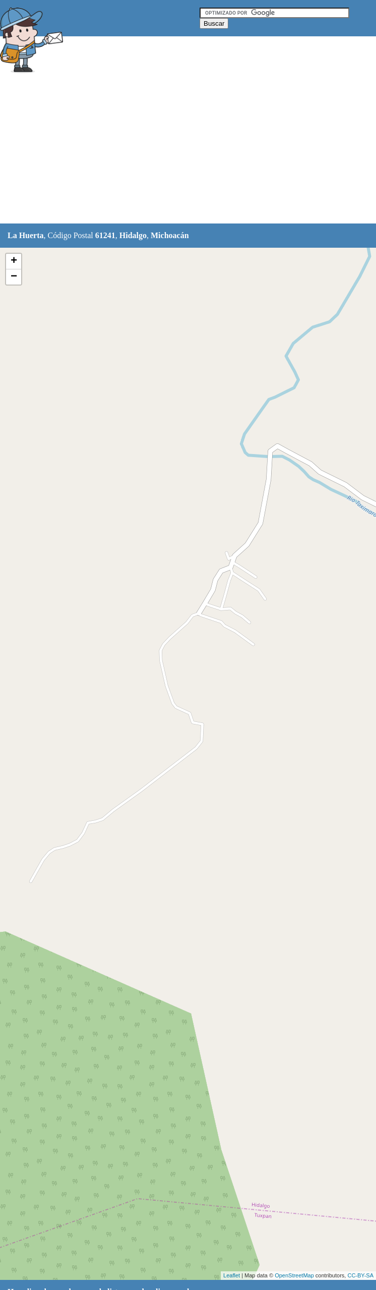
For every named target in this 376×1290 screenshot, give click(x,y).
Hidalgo (133, 235)
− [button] (14, 277)
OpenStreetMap (294, 1275)
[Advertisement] (183, 149)
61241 (105, 235)
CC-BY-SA (360, 1275)
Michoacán (170, 235)
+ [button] (14, 261)
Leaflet (231, 1275)
